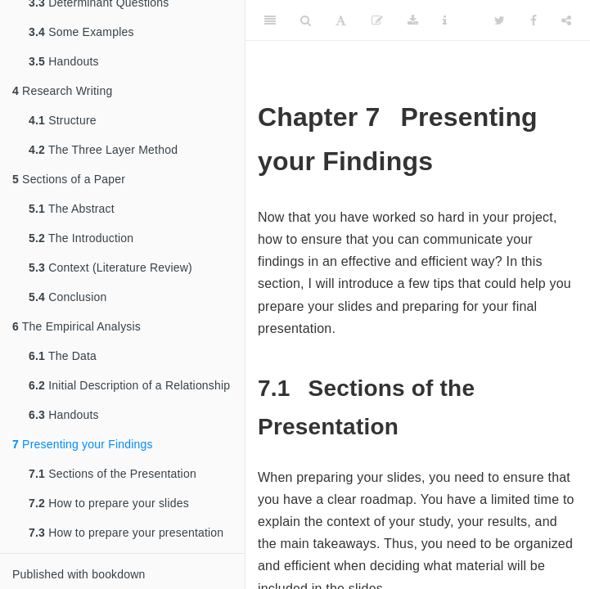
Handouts (64, 61)
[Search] (305, 20)
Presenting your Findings (82, 444)
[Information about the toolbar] (444, 20)
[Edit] (377, 20)
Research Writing (62, 90)
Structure (63, 120)
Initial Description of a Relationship (129, 385)
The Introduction (81, 238)
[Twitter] (499, 20)
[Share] (566, 20)
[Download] (412, 20)
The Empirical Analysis (76, 326)
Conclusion (67, 296)
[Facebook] (533, 20)
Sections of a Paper (68, 179)
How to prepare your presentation (126, 532)
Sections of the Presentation (112, 473)
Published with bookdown (79, 574)
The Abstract (72, 208)
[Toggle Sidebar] (270, 20)
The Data (63, 355)
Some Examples (81, 31)
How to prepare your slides (109, 503)
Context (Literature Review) (110, 267)
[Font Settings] (340, 20)
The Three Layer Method (103, 149)
